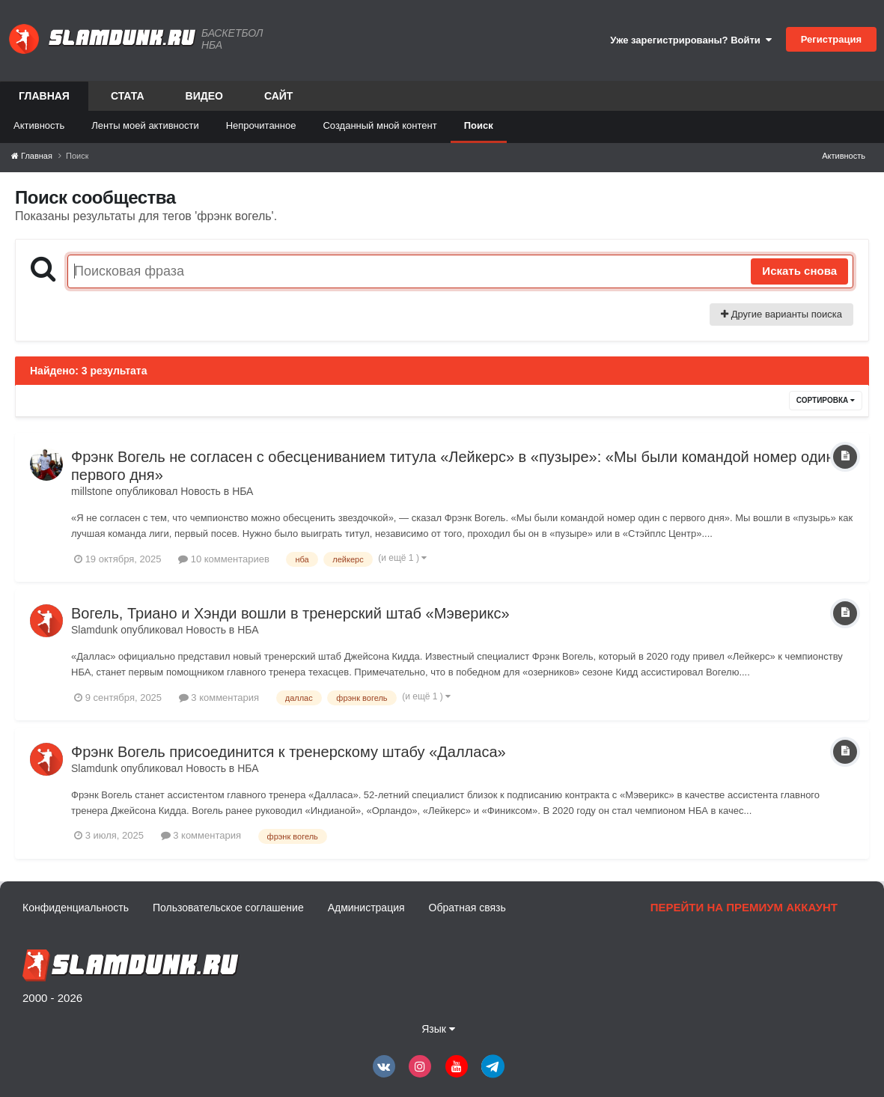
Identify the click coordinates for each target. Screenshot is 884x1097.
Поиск (478, 125)
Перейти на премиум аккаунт (744, 907)
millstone (91, 491)
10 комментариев (223, 559)
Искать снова (799, 270)
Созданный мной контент (379, 125)
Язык (438, 1029)
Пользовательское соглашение (228, 908)
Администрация (366, 908)
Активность (38, 125)
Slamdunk (94, 630)
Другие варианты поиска (781, 314)
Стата (127, 96)
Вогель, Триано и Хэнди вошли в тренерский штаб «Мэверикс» (290, 613)
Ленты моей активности (144, 125)
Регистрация (831, 39)
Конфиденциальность (75, 908)
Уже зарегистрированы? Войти (691, 40)
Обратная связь (467, 908)
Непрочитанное (261, 125)
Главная (44, 100)
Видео (204, 96)
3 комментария (219, 697)
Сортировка (825, 400)
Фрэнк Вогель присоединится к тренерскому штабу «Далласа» (288, 752)
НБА (242, 491)
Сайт (278, 96)
